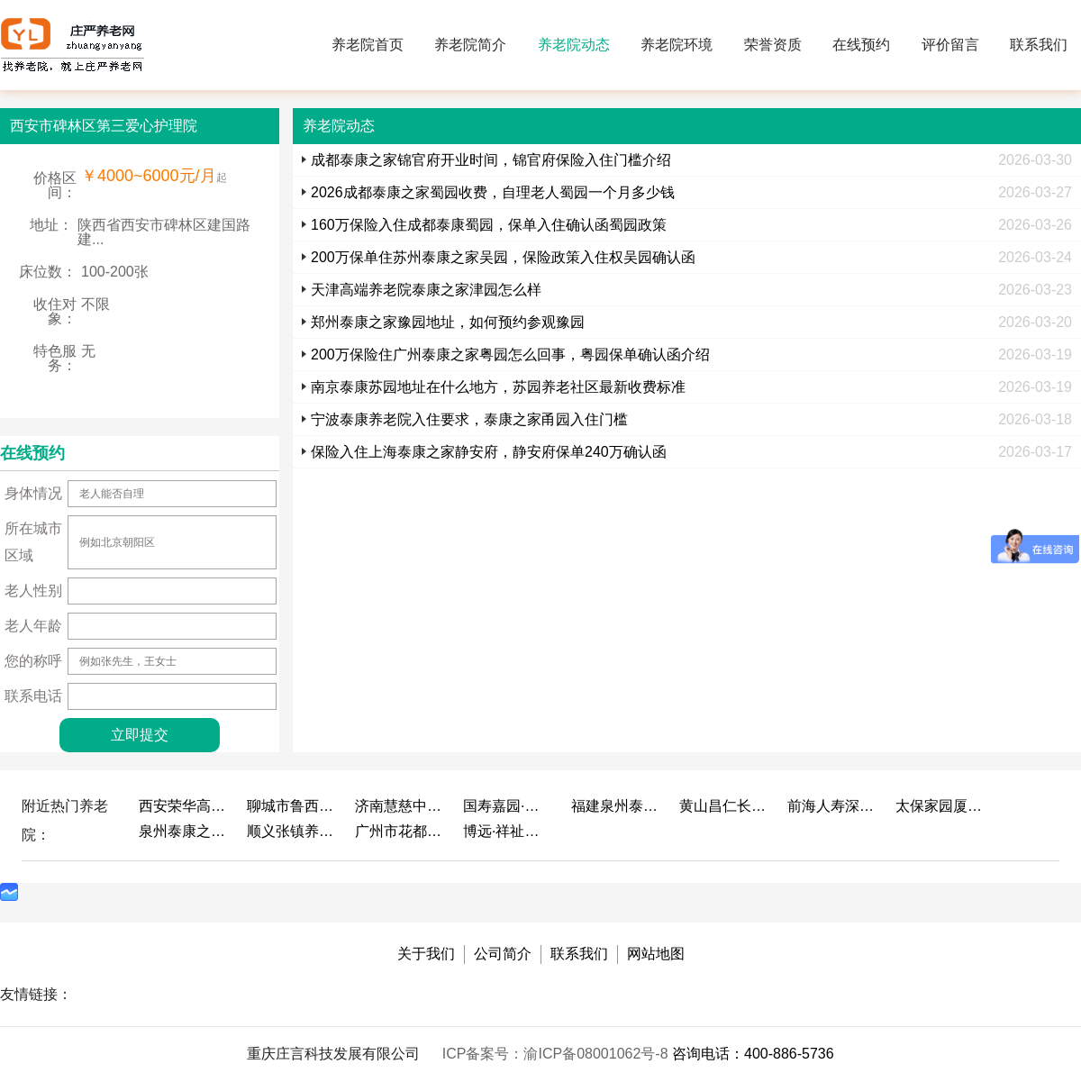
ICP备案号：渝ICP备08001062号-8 (557, 1053)
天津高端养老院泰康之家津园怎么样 (426, 289)
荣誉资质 (773, 44)
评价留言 (950, 44)
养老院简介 (470, 44)
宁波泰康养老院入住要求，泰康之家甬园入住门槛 (469, 419)
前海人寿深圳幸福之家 (832, 806)
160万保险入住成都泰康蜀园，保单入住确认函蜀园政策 (489, 224)
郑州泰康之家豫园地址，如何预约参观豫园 (448, 322)
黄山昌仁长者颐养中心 (724, 806)
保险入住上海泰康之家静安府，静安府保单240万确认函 (489, 451)
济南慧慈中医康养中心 (400, 806)
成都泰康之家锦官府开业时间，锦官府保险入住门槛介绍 (491, 160)
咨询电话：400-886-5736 (753, 1053)
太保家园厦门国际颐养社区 (940, 806)
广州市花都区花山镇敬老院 (400, 831)
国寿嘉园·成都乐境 (508, 806)
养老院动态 (574, 44)
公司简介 (502, 953)
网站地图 (656, 953)
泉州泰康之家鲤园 (184, 831)
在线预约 (861, 44)
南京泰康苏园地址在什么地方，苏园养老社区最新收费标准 (498, 387)
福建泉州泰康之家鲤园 (616, 806)
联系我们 (1038, 44)
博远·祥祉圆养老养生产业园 (508, 831)
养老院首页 (368, 44)
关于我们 (426, 953)
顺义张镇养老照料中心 (292, 831)
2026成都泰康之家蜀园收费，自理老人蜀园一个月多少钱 (493, 192)
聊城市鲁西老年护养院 (292, 806)
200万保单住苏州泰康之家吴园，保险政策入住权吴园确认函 (503, 257)
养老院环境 (676, 44)
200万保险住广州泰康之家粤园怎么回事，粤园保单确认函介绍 (510, 354)
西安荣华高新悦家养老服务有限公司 (184, 806)
